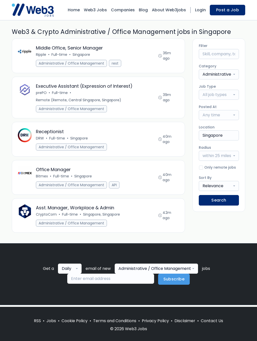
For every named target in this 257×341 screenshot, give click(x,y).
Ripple (41, 54)
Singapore (81, 54)
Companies (123, 10)
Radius (205, 147)
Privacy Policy (155, 321)
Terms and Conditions (114, 321)
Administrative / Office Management (71, 63)
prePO (41, 93)
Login (200, 10)
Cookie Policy (74, 321)
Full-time (60, 54)
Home (74, 10)
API (114, 186)
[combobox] (219, 74)
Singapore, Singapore (101, 215)
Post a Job (227, 10)
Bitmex (42, 177)
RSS (37, 321)
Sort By (205, 177)
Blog (143, 10)
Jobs (51, 321)
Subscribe (174, 281)
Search (218, 200)
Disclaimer (184, 321)
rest (115, 63)
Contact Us (212, 321)
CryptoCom (46, 215)
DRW (40, 138)
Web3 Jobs (95, 10)
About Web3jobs (169, 10)
